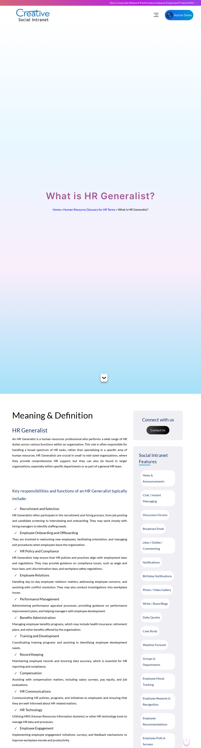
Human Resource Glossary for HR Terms (89, 209)
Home (57, 209)
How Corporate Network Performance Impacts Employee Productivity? (152, 2)
